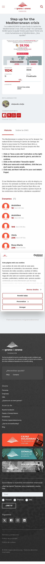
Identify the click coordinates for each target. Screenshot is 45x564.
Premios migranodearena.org (11, 420)
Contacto (16, 375)
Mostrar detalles (33, 289)
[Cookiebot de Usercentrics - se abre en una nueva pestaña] (34, 255)
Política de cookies (9, 542)
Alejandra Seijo (17, 104)
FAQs (8, 375)
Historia (7, 130)
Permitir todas (22, 295)
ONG (3, 397)
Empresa (20, 500)
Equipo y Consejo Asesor (10, 413)
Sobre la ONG (22, 130)
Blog (3, 427)
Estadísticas (6, 416)
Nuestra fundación (8, 410)
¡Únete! (9, 506)
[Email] (22, 494)
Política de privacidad (9, 538)
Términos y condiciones (10, 535)
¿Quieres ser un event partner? (12, 400)
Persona (8, 500)
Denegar (22, 307)
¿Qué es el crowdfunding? (10, 423)
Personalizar (22, 301)
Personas (5, 390)
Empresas (5, 394)
